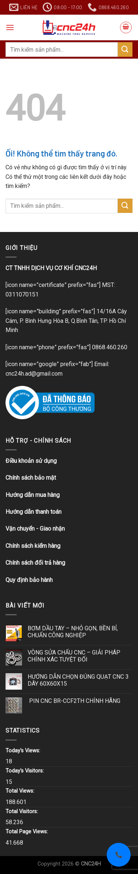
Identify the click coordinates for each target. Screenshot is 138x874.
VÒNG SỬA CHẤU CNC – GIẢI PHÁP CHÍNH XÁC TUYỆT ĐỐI (74, 656)
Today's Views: (24, 751)
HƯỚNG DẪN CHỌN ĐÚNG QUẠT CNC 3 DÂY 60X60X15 (78, 680)
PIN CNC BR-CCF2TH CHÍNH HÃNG (74, 700)
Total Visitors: (22, 811)
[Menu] (10, 27)
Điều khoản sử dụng (31, 460)
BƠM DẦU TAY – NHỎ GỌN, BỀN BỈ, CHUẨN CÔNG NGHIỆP (73, 632)
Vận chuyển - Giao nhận (35, 528)
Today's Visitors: (25, 771)
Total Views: (21, 791)
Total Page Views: (27, 832)
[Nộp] (125, 49)
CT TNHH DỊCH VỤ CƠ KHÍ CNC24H (51, 268)
